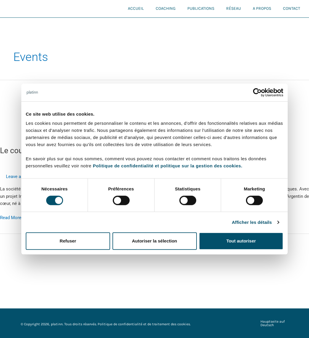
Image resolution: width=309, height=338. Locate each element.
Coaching (166, 8)
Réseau (233, 8)
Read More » (12, 217)
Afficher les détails (252, 222)
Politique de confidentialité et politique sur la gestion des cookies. (167, 165)
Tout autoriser (241, 240)
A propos (262, 8)
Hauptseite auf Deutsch (272, 323)
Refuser (68, 240)
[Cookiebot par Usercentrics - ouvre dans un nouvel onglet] (257, 92)
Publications (200, 8)
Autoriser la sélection (154, 240)
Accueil (136, 8)
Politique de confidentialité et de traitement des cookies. (144, 324)
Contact (291, 8)
